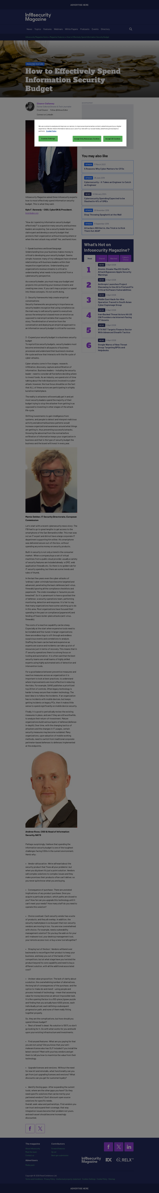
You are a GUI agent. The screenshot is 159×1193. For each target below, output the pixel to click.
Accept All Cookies (112, 139)
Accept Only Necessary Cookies (87, 139)
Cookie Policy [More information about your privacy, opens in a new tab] (51, 131)
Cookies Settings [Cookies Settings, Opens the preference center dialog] (48, 139)
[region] (80, 133)
